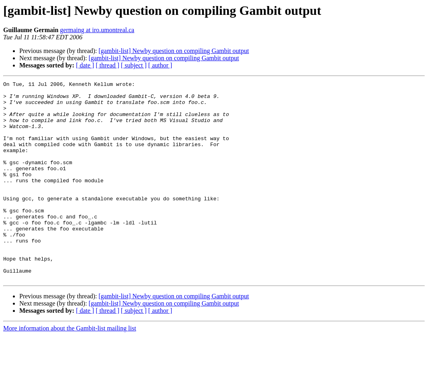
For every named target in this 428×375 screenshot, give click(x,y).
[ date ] (85, 65)
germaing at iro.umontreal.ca (97, 29)
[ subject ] (134, 65)
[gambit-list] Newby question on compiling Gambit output (173, 50)
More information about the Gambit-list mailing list (69, 368)
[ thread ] (107, 65)
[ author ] (160, 65)
